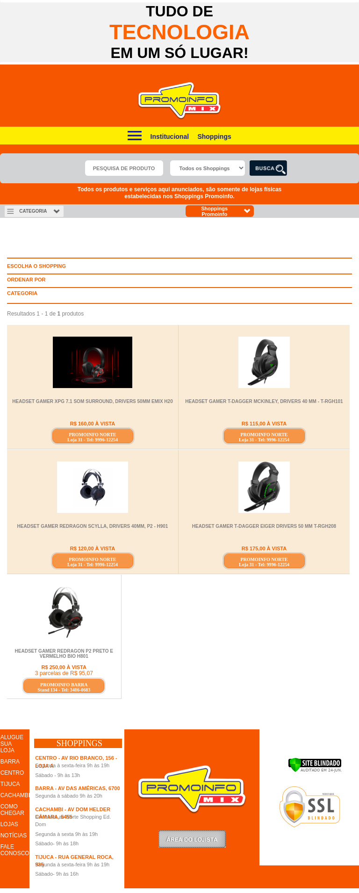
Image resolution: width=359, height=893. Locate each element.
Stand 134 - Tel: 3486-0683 (63, 689)
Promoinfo (179, 101)
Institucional (170, 136)
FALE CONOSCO (14, 850)
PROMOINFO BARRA (63, 684)
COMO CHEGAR (12, 809)
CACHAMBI (15, 795)
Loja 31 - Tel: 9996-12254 (92, 439)
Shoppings (214, 136)
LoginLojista (192, 839)
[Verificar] (315, 770)
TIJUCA (10, 784)
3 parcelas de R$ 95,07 (64, 673)
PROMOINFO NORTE (92, 434)
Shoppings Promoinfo (226, 211)
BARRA (10, 761)
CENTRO (12, 773)
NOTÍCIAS (13, 835)
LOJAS (9, 824)
